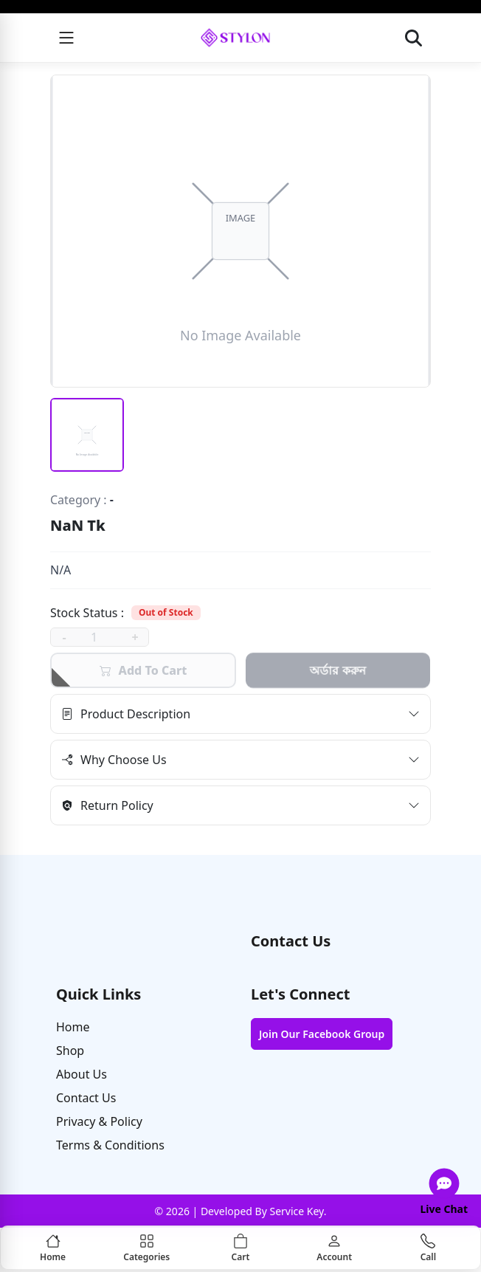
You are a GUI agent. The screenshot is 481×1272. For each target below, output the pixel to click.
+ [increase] (134, 637)
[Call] (428, 1247)
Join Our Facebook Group (321, 1034)
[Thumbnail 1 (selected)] (87, 435)
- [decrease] (64, 637)
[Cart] (240, 1247)
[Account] (334, 1247)
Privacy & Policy (99, 1121)
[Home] (52, 1247)
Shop (70, 1050)
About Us (81, 1074)
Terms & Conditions (110, 1145)
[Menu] (66, 37)
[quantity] (99, 637)
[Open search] (414, 37)
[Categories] (146, 1247)
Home (73, 1027)
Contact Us (86, 1098)
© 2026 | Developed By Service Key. (241, 1211)
